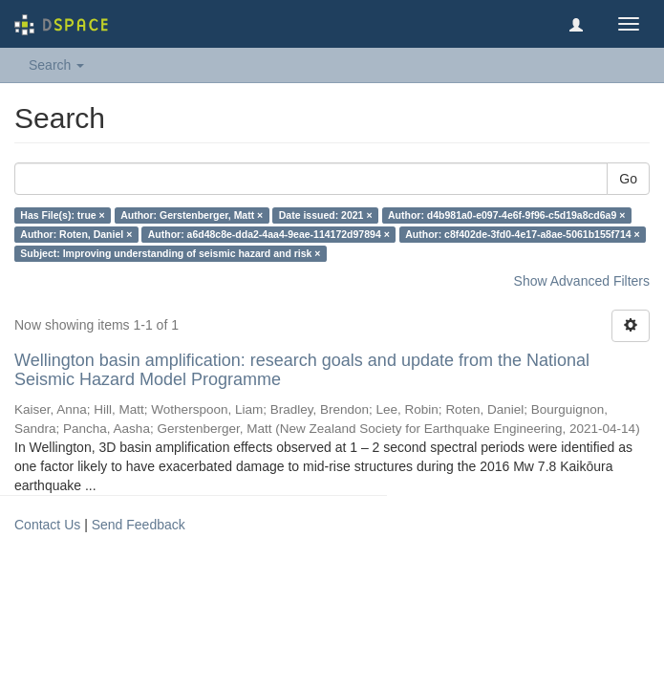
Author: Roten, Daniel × (76, 234)
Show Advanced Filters (582, 281)
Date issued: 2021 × (326, 215)
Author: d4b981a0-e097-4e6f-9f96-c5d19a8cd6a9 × (506, 215)
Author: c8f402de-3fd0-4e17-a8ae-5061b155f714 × (522, 234)
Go (628, 178)
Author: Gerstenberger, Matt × (191, 215)
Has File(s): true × (62, 215)
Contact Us (47, 524)
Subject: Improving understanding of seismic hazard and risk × (170, 253)
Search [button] (56, 65)
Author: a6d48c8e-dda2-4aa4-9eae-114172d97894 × (269, 234)
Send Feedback (138, 524)
